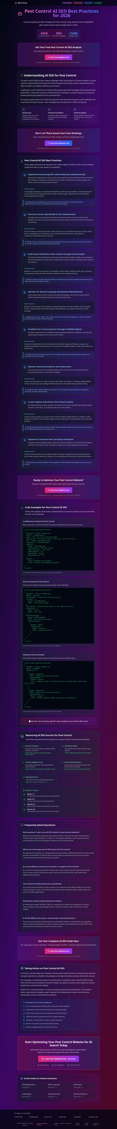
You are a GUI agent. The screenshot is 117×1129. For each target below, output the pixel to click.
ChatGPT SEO (19, 1117)
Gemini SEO (47, 1117)
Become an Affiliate (96, 1124)
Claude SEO (77, 1117)
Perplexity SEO (33, 1117)
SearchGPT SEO (93, 1117)
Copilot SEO (62, 1117)
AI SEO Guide (78, 1124)
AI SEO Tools (86, 1124)
